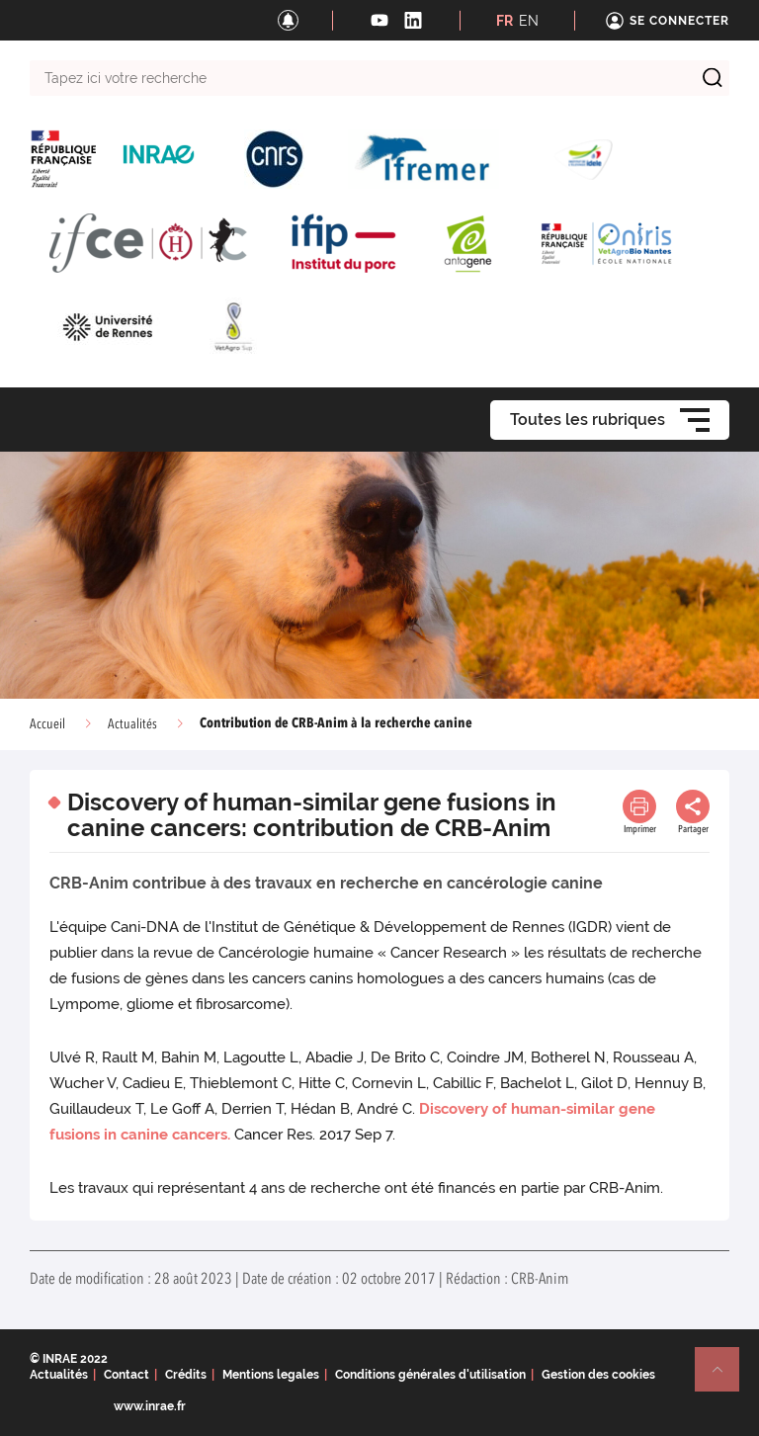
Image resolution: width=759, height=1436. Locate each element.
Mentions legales (270, 1375)
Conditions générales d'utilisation (430, 1375)
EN (529, 21)
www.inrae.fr (150, 1406)
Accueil (47, 724)
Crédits (186, 1375)
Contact (126, 1375)
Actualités (132, 724)
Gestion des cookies (598, 1375)
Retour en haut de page (725, 1378)
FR (504, 21)
